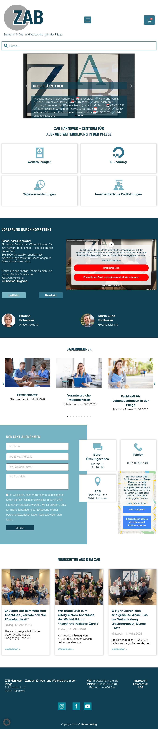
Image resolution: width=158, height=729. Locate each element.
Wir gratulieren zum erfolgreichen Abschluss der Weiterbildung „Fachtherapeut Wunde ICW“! (130, 619)
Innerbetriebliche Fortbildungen (118, 194)
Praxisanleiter (27, 395)
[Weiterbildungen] (39, 152)
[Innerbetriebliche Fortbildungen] (118, 184)
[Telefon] (138, 447)
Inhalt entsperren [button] (111, 268)
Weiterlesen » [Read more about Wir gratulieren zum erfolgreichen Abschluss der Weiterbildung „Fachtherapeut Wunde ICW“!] (119, 649)
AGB (140, 687)
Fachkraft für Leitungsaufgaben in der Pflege (130, 400)
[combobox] (79, 45)
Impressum (140, 680)
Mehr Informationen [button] (111, 260)
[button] (87, 20)
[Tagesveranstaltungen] (39, 184)
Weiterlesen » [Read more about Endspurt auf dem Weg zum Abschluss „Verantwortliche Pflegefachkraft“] (12, 649)
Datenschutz (140, 684)
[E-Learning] (118, 152)
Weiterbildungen (39, 162)
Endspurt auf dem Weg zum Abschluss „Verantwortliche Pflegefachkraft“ (25, 615)
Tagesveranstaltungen (39, 194)
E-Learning (118, 162)
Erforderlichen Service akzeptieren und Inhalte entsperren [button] (111, 277)
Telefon (138, 454)
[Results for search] (79, 52)
